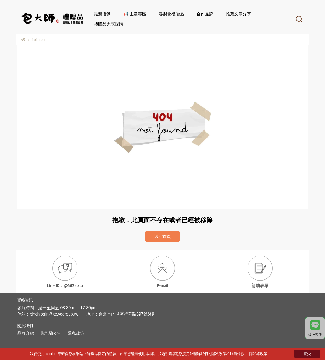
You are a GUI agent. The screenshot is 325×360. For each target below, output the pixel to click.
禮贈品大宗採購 (108, 23)
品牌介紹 (25, 333)
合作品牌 (205, 13)
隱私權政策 (258, 354)
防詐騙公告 (50, 333)
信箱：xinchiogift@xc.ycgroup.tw (47, 314)
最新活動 (102, 13)
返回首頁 (162, 236)
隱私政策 (76, 333)
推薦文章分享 (238, 13)
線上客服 (315, 328)
